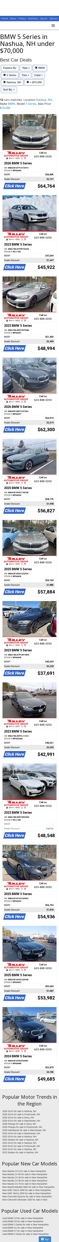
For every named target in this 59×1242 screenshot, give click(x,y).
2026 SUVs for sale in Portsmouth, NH (21, 1114)
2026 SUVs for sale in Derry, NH (18, 1117)
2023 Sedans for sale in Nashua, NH (20, 1152)
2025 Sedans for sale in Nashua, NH (20, 1139)
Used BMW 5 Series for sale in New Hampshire (25, 1234)
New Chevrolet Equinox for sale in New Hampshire (27, 1196)
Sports (44, 18)
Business (33, 18)
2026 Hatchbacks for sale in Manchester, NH (24, 1130)
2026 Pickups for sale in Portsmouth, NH (22, 1127)
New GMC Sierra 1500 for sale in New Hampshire (26, 1190)
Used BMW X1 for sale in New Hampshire (22, 1227)
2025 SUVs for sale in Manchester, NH (21, 1133)
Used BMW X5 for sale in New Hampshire (22, 1221)
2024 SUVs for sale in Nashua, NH (19, 1143)
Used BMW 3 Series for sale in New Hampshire (25, 1224)
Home (5, 18)
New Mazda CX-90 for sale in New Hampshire (24, 1180)
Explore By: (10, 67)
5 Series (9, 75)
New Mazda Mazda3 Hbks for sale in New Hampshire (28, 1187)
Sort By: (9, 89)
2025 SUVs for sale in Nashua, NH (19, 1136)
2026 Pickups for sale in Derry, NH (19, 1124)
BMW (40, 67)
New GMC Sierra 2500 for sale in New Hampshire (26, 1193)
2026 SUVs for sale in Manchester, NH (21, 1120)
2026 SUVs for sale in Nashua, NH (19, 1111)
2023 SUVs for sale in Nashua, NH (19, 1149)
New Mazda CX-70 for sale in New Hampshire (24, 1184)
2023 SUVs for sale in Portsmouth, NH (21, 1146)
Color (38, 75)
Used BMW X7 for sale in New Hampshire (22, 1231)
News (13, 18)
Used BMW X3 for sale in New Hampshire (22, 1218)
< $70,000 (34, 82)
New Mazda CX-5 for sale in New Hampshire (24, 1171)
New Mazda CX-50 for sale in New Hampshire (24, 1174)
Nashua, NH (12, 82)
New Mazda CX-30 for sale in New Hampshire (24, 1177)
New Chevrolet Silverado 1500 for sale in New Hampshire (24, 1199)
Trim (25, 75)
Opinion (53, 18)
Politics (22, 18)
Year (26, 67)
